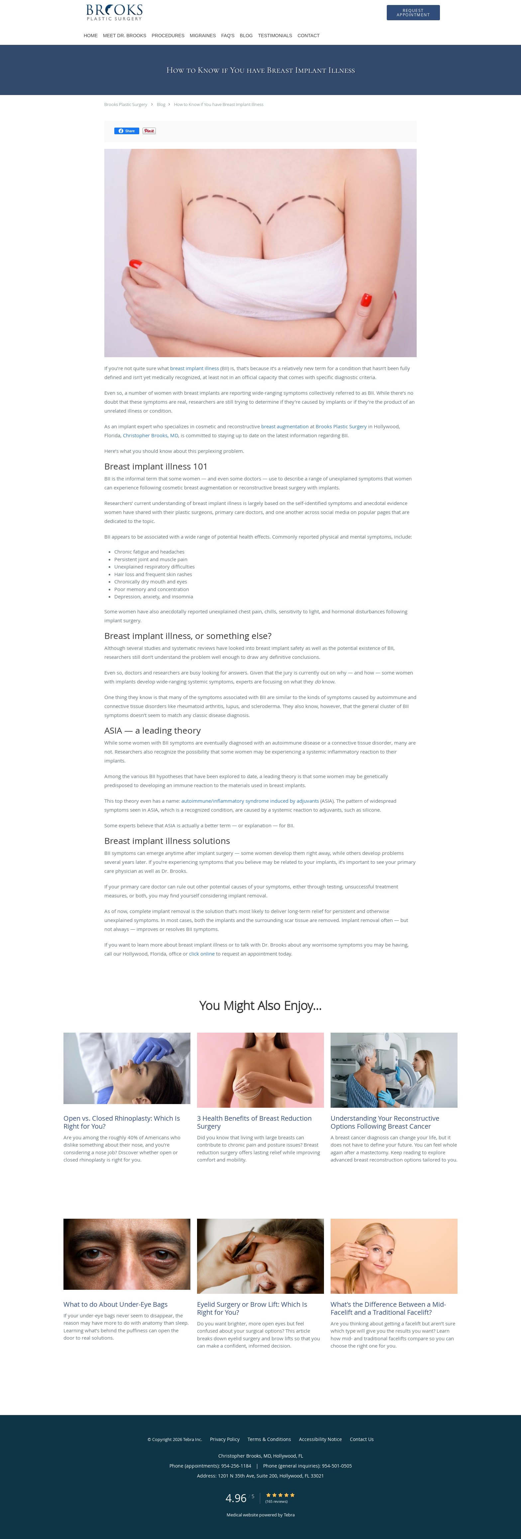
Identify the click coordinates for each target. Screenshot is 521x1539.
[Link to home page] (105, 12)
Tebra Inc (192, 1439)
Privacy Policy (225, 1439)
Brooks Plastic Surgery (125, 104)
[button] (413, 12)
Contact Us (362, 1439)
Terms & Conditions (269, 1439)
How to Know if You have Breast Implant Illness (218, 104)
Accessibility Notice (320, 1439)
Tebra (289, 1515)
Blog (161, 104)
